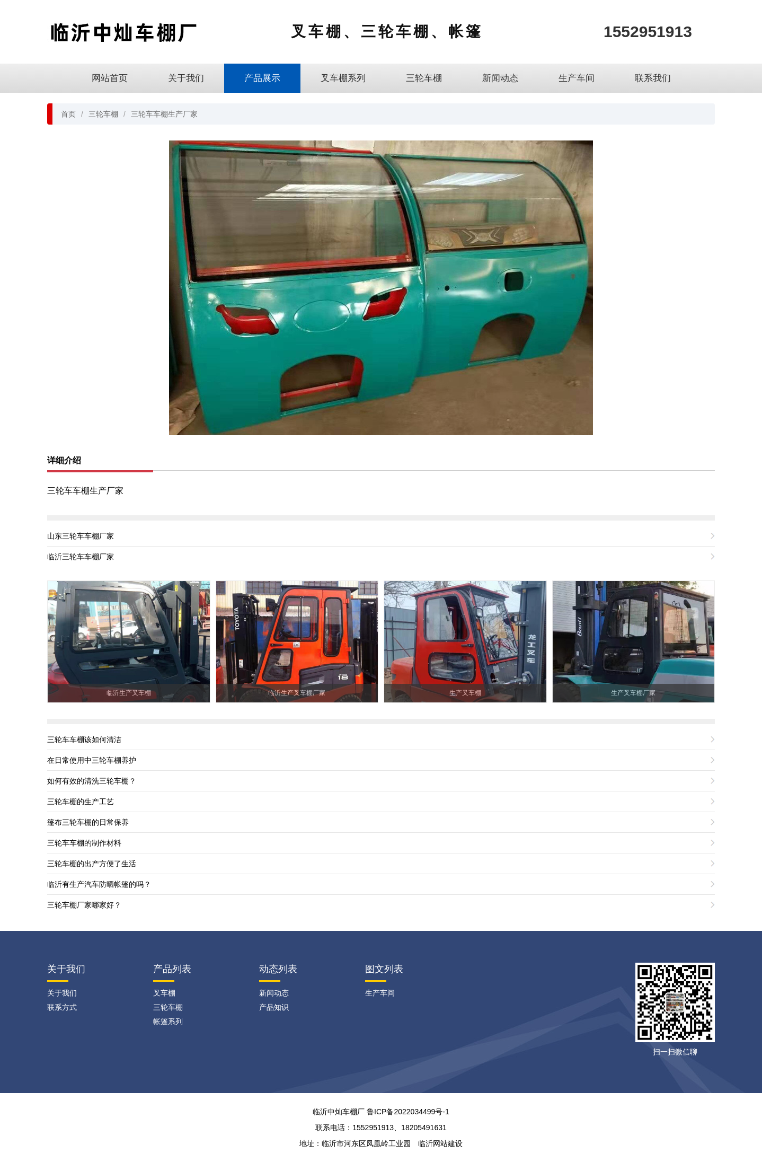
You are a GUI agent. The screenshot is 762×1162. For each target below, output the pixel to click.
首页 (68, 114)
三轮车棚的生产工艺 (80, 801)
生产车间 (577, 78)
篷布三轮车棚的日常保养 (88, 822)
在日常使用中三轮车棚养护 (91, 760)
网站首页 (110, 78)
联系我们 (653, 78)
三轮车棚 (424, 78)
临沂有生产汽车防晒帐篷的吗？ (99, 884)
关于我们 (186, 78)
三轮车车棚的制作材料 (84, 843)
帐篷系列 (168, 1021)
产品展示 (262, 78)
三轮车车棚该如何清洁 (84, 739)
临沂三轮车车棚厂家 (80, 556)
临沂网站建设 (440, 1143)
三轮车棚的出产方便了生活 (91, 863)
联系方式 (62, 1007)
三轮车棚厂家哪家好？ (84, 905)
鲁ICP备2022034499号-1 (408, 1111)
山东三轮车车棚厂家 (80, 536)
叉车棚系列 (343, 78)
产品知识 (274, 1007)
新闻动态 (500, 78)
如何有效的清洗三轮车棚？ (91, 781)
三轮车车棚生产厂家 (164, 114)
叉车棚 (164, 993)
